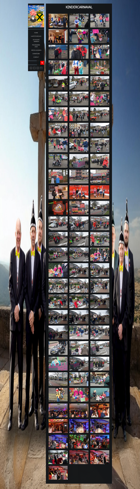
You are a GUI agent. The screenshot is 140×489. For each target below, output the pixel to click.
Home (36, 33)
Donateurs (36, 53)
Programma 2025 (36, 46)
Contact (36, 57)
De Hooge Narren (36, 40)
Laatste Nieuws (36, 36)
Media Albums (36, 50)
